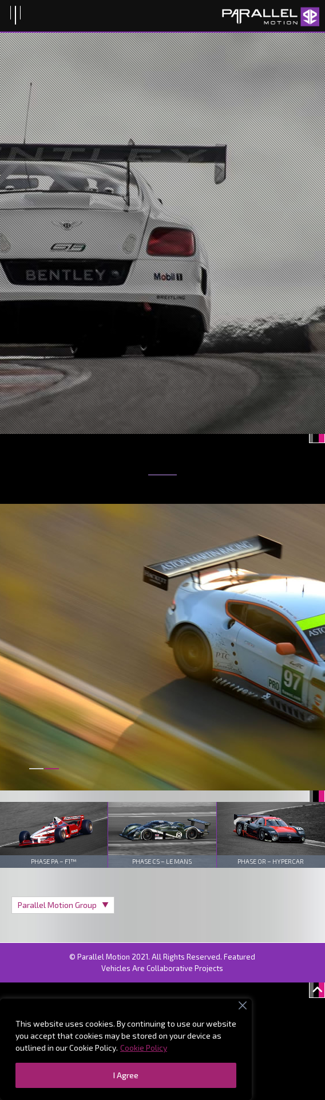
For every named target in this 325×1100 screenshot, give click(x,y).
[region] (126, 1049)
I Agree (125, 1075)
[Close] (243, 1005)
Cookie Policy (143, 1047)
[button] (36, 775)
